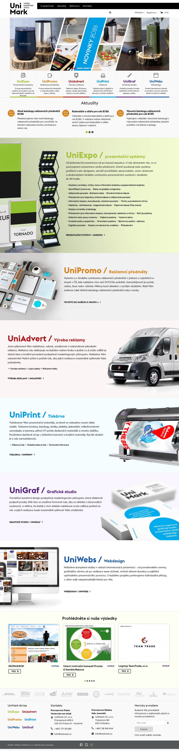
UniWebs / (94, 562)
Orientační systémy (106, 221)
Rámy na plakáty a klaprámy (107, 189)
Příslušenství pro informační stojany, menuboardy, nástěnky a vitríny (101, 213)
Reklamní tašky (50, 369)
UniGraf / (43, 492)
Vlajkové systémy (108, 217)
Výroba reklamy (18, 369)
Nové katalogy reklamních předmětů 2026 (38, 112)
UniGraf (129, 81)
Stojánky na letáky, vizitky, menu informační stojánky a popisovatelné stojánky (107, 185)
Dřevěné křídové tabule (117, 193)
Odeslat (143, 731)
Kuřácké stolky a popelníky (82, 221)
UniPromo (49, 81)
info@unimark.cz (62, 736)
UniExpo (23, 81)
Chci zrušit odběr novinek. (148, 737)
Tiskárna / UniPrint (20, 455)
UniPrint (103, 81)
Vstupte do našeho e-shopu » (81, 302)
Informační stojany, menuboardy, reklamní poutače (93, 201)
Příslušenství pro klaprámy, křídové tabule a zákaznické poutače (99, 197)
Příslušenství (127, 225)
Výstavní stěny (126, 217)
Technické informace (59, 446)
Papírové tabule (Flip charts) (127, 205)
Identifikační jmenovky (80, 189)
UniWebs (155, 81)
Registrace (151, 12)
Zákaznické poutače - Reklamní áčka (86, 193)
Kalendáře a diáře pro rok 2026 (90, 111)
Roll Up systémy (144, 213)
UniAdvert (76, 81)
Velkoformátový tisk (36, 446)
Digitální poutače (77, 225)
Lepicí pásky (34, 369)
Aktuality (61, 6)
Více (15, 673)
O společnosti (47, 6)
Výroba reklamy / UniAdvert (25, 379)
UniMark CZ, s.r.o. (27, 747)
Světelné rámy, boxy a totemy (83, 217)
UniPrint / (37, 416)
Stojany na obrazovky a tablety (103, 225)
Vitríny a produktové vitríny (134, 201)
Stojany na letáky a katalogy (82, 209)
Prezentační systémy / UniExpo (84, 235)
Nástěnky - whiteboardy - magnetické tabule (90, 205)
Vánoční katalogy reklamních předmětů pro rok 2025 (144, 112)
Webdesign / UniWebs (76, 593)
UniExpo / (106, 155)
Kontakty (87, 6)
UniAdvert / (47, 340)
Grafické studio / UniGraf (24, 523)
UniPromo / (106, 271)
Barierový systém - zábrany (131, 221)
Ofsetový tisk (18, 446)
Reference (75, 6)
